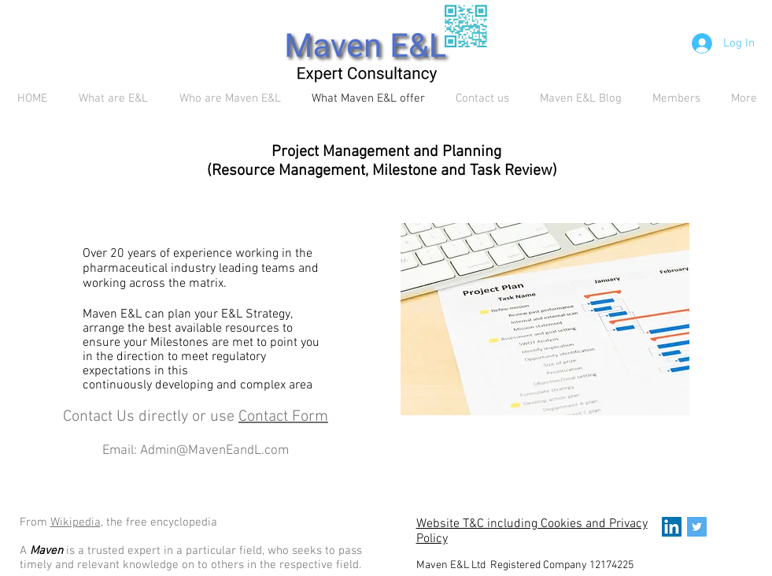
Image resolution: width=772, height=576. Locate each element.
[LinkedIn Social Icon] (672, 527)
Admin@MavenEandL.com (214, 451)
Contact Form (283, 416)
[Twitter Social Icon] (697, 527)
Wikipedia (75, 522)
